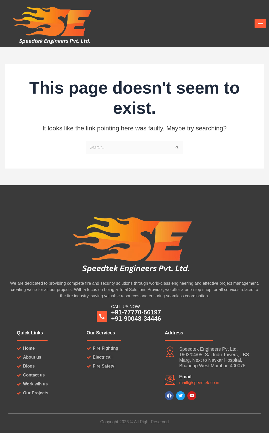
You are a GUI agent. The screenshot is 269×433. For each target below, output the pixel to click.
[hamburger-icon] (260, 23)
